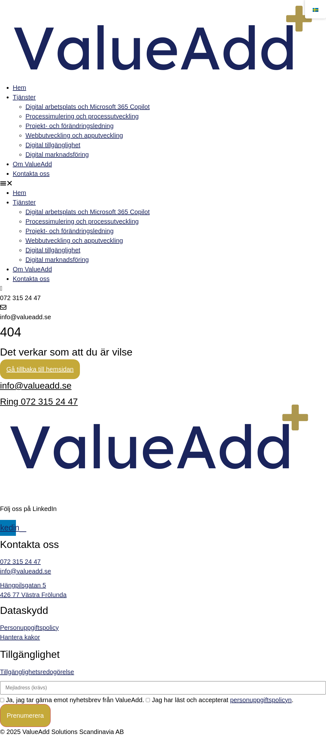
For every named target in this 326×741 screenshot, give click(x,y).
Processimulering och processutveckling (82, 116)
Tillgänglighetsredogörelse (37, 671)
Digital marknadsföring (57, 154)
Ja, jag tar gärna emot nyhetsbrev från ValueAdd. (72, 700)
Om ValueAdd (32, 164)
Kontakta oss (31, 173)
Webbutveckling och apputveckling (74, 135)
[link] (163, 637)
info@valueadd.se (36, 386)
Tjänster (24, 97)
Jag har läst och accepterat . (219, 700)
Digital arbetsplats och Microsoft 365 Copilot (87, 106)
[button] (163, 183)
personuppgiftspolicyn (261, 699)
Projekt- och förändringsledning (69, 125)
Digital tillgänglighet (52, 144)
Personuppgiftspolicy (29, 627)
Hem (19, 87)
